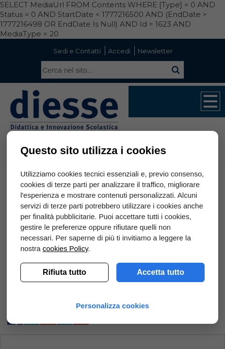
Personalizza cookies (112, 305)
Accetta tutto (160, 272)
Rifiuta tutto (64, 272)
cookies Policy (65, 248)
